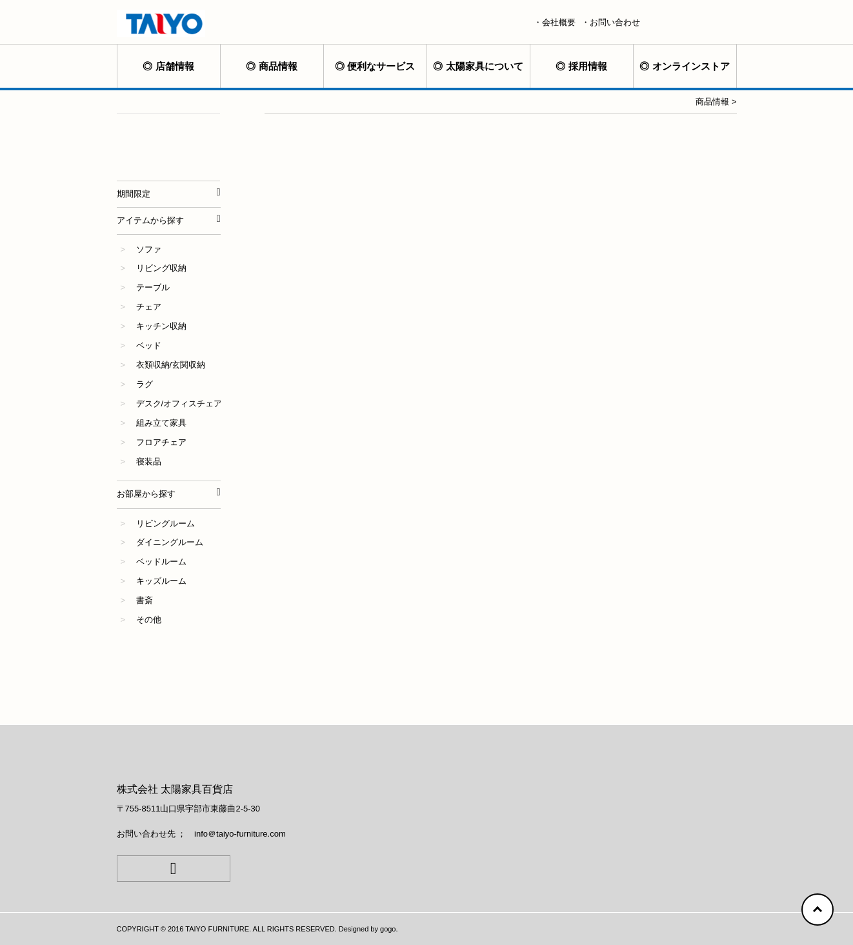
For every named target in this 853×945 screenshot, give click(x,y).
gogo (388, 929)
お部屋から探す (146, 494)
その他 (148, 619)
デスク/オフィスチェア (179, 403)
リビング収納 (161, 268)
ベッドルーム (161, 561)
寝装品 (148, 461)
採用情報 (587, 66)
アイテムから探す (150, 220)
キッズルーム (161, 581)
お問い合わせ (615, 22)
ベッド (148, 345)
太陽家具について (484, 66)
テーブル (153, 287)
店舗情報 (175, 66)
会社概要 (559, 22)
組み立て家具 (161, 423)
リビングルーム (165, 523)
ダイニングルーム (169, 542)
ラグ (144, 384)
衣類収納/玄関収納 (171, 365)
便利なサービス (381, 66)
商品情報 (278, 66)
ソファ (148, 249)
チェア (148, 307)
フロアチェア (161, 442)
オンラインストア (691, 66)
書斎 (144, 600)
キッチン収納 (161, 326)
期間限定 (133, 194)
